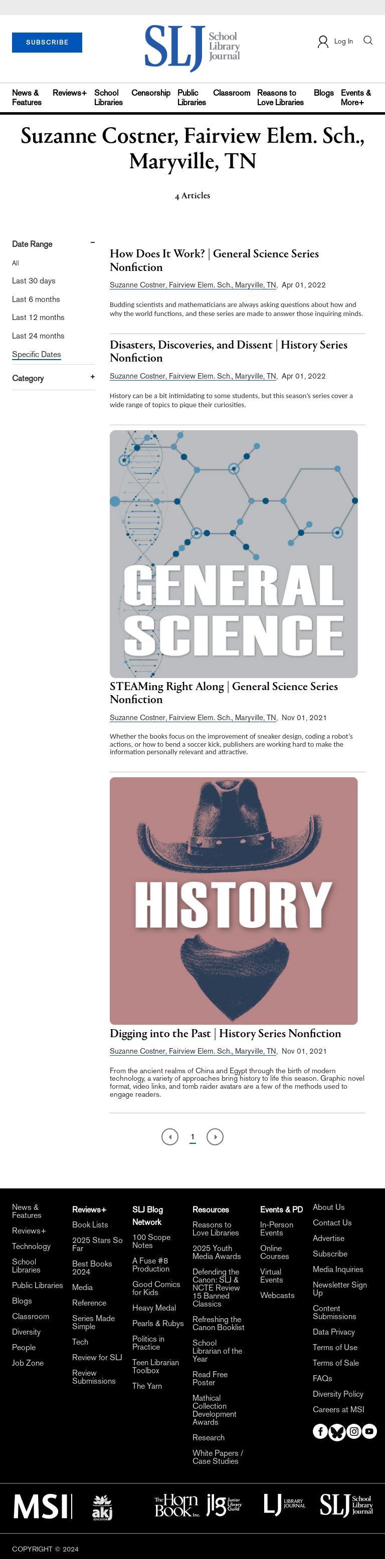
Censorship (150, 93)
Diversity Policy (338, 1394)
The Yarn (147, 1386)
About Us (329, 1207)
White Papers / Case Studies (217, 1457)
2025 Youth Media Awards (216, 1252)
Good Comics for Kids (156, 1289)
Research (208, 1438)
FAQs (322, 1379)
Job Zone (28, 1363)
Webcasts (277, 1296)
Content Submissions (334, 1313)
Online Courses (274, 1252)
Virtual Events (271, 1276)
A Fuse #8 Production (150, 1265)
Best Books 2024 (92, 1268)
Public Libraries (191, 97)
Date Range (32, 244)
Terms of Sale (336, 1363)
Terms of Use (335, 1348)
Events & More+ (356, 97)
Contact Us (332, 1223)
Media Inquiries (338, 1270)
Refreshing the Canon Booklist (218, 1324)
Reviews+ (70, 93)
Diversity (26, 1332)
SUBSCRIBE (47, 42)
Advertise (328, 1238)
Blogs (324, 93)
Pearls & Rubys (158, 1324)
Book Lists (90, 1225)
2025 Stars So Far (97, 1244)
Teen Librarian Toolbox (155, 1367)
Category (28, 378)
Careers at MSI (338, 1410)
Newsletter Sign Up (340, 1289)
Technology (31, 1246)
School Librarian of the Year (217, 1351)
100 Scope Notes (151, 1241)
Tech (80, 1342)
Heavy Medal (154, 1308)
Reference (89, 1303)
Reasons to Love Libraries (280, 97)
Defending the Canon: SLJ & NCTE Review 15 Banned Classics (216, 1288)
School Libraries (108, 97)
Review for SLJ (97, 1358)
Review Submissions (94, 1377)
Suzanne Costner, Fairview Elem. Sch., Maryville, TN (193, 284)
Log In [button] (334, 42)
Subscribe (330, 1254)
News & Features (27, 97)
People (24, 1348)
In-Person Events (276, 1229)
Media (82, 1288)
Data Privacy (334, 1332)
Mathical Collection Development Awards (214, 1410)
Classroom (231, 93)
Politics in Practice (148, 1343)
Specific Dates (36, 354)
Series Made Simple (93, 1323)
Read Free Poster (210, 1379)
